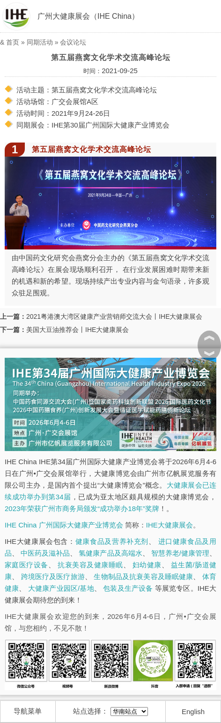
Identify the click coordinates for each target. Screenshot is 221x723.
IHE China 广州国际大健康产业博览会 (64, 525)
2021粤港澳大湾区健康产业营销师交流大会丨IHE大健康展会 (114, 316)
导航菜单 (28, 711)
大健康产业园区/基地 (61, 588)
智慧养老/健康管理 (180, 553)
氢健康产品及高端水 (110, 553)
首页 (12, 42)
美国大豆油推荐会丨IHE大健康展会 (77, 329)
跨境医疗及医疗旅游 (53, 576)
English (193, 711)
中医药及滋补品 (45, 553)
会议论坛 (73, 42)
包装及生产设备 (128, 588)
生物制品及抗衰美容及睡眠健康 (143, 576)
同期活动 (40, 42)
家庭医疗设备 (26, 565)
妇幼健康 (147, 565)
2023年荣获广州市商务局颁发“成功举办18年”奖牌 (82, 508)
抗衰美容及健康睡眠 (90, 565)
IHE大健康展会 (169, 525)
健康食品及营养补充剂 (111, 541)
